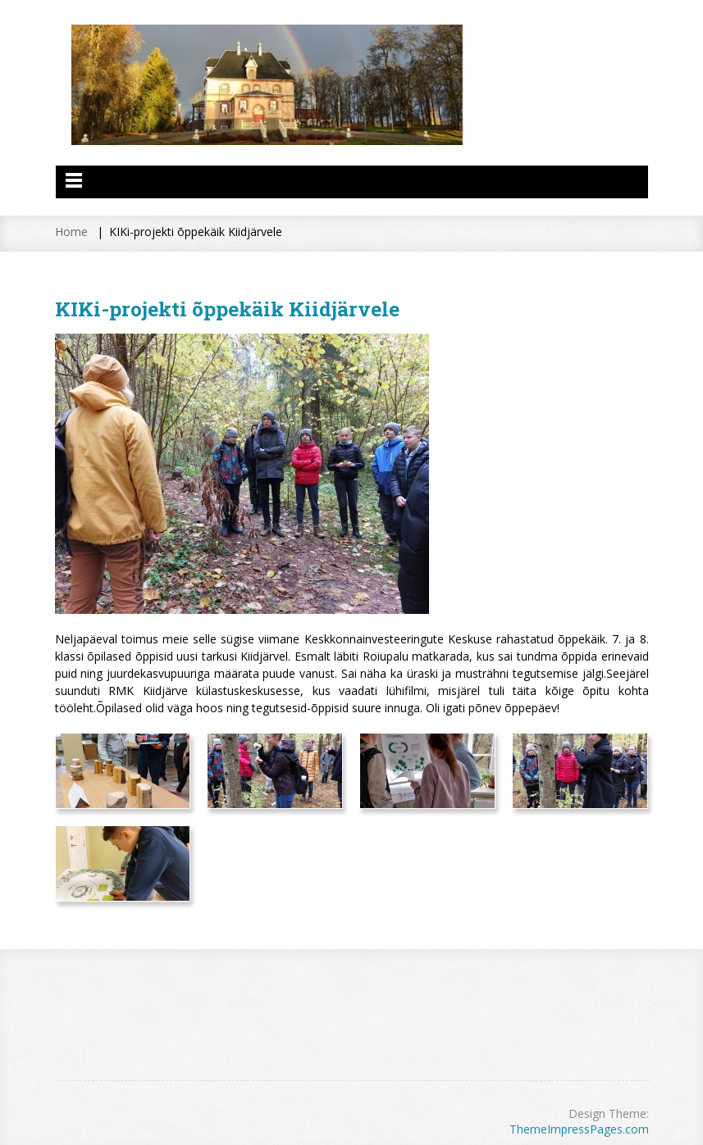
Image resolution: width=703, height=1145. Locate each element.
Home (71, 231)
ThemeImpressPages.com (579, 1129)
